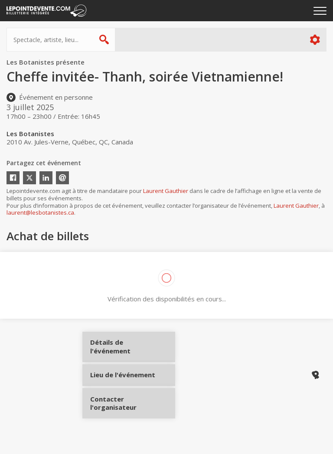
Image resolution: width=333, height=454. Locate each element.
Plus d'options (314, 40)
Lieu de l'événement (122, 378)
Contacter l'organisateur (122, 407)
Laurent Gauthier (165, 191)
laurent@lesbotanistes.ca (40, 212)
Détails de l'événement (122, 350)
